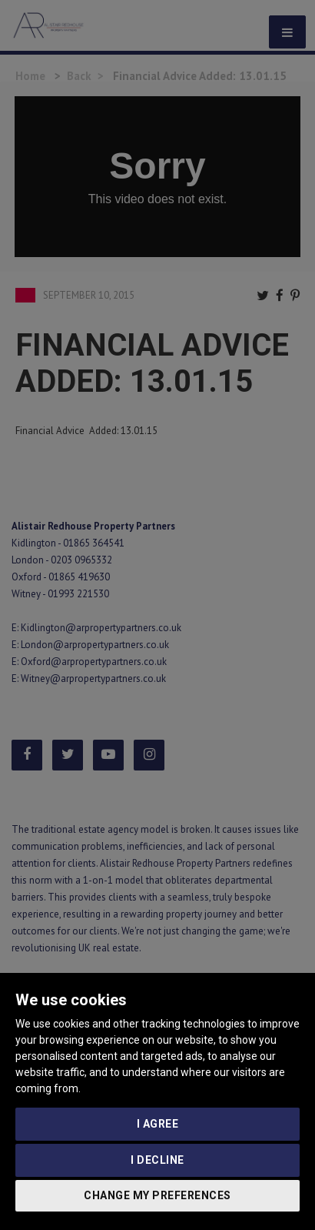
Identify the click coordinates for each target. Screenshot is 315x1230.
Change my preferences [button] (157, 1195)
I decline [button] (157, 1160)
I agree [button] (158, 1124)
